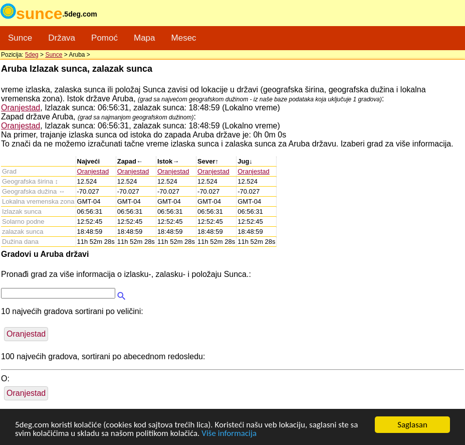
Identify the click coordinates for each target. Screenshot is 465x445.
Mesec (183, 38)
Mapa (144, 38)
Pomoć (104, 38)
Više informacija (229, 433)
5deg (32, 54)
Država (61, 38)
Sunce (20, 38)
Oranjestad (20, 107)
